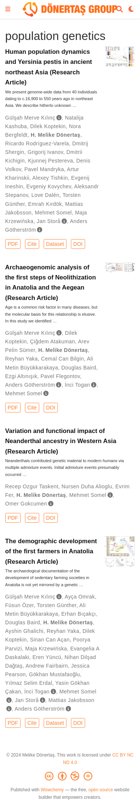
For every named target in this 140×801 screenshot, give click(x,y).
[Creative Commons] (70, 776)
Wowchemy (52, 789)
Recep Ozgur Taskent (31, 486)
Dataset (55, 244)
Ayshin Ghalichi (24, 631)
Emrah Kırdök (45, 204)
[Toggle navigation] (7, 9)
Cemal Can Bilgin (62, 359)
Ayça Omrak (80, 597)
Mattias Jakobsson (71, 700)
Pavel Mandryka (44, 169)
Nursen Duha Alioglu (87, 486)
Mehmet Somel (53, 213)
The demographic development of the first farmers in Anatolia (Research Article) (51, 551)
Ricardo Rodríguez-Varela (37, 143)
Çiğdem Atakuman (52, 341)
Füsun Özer (19, 605)
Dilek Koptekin (48, 126)
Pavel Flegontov (60, 376)
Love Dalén (45, 195)
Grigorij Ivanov (45, 152)
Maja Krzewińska (46, 649)
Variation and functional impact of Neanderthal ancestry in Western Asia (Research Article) (60, 441)
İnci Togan (77, 385)
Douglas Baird (78, 368)
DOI (78, 244)
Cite (32, 244)
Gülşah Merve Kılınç (30, 118)
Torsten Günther (57, 605)
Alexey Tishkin (50, 178)
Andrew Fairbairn (47, 666)
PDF (12, 244)
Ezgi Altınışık (21, 376)
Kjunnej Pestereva (50, 161)
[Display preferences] (131, 9)
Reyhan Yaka (21, 359)
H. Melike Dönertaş (55, 135)
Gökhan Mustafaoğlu (54, 674)
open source (100, 789)
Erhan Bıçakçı (78, 614)
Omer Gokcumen (26, 504)
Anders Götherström (30, 385)
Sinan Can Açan (49, 640)
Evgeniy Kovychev (49, 186)
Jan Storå (48, 221)
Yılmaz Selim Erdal (28, 683)
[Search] (119, 9)
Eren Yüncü (46, 657)
